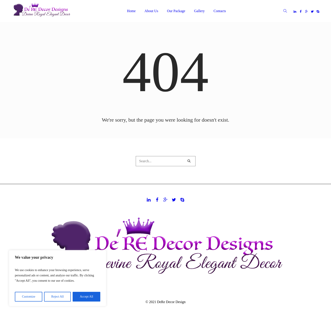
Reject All (57, 296)
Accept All (86, 296)
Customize (28, 296)
